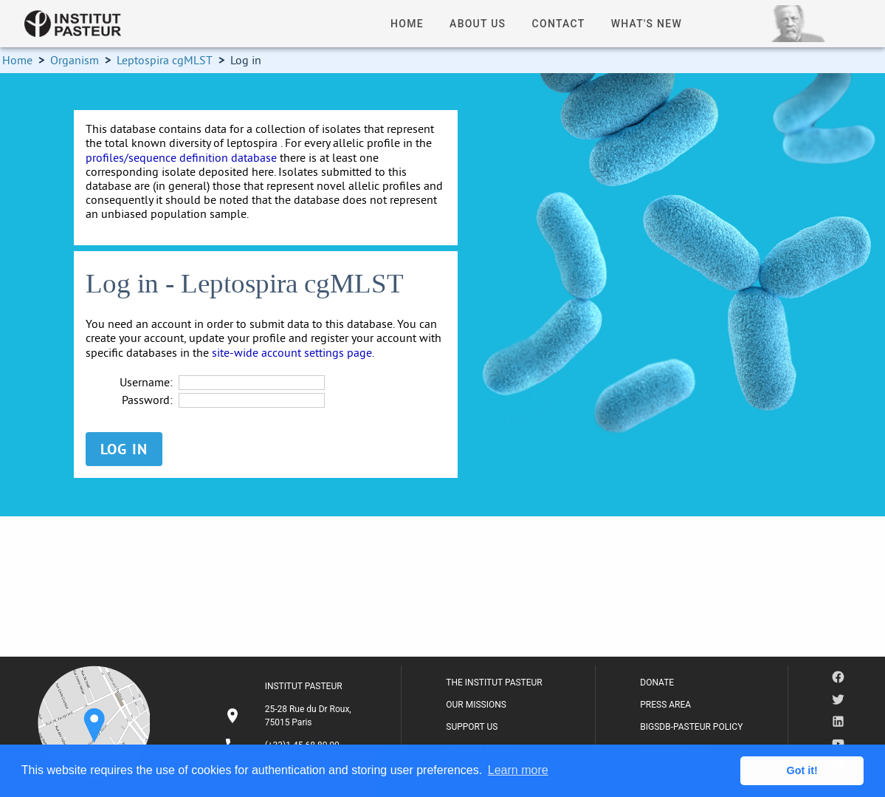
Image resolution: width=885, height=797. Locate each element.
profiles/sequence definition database (181, 157)
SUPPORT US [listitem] (471, 727)
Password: (147, 400)
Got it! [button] (802, 770)
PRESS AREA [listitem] (665, 704)
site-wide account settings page (292, 352)
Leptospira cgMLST (165, 59)
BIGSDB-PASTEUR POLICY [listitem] (691, 727)
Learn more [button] (518, 770)
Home (17, 59)
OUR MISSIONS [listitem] (476, 704)
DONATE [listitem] (657, 682)
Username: (146, 382)
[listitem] (290, 716)
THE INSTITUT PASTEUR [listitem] (494, 682)
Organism (74, 59)
